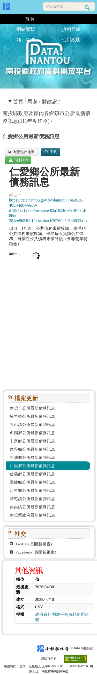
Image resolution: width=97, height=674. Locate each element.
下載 (50, 152)
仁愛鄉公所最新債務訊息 (31, 136)
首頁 (29, 19)
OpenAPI (25, 39)
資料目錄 (71, 29)
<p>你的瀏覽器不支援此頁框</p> (48, 316)
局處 (32, 101)
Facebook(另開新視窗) (33, 552)
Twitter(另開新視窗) (31, 544)
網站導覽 (25, 29)
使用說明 (71, 39)
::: (4, 19)
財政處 (49, 101)
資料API (18, 160)
